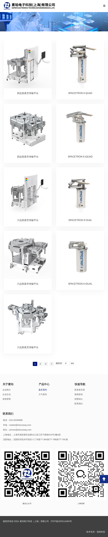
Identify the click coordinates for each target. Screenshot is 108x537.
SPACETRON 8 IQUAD (80, 156)
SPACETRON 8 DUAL (80, 220)
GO (72, 363)
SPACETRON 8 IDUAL (80, 284)
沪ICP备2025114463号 (61, 521)
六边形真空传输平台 (27, 220)
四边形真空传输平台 (27, 93)
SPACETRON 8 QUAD (80, 93)
